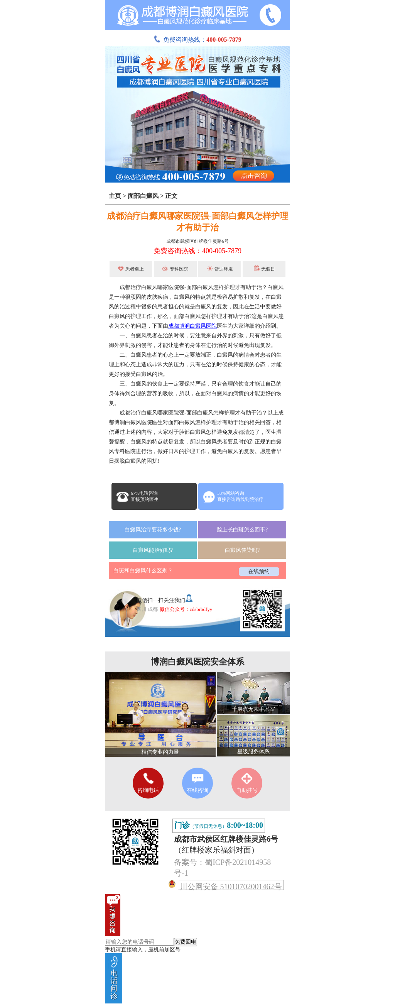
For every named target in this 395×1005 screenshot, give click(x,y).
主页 (115, 196)
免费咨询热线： (197, 39)
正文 (171, 196)
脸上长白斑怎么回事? (242, 530)
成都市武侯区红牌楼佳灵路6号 (197, 241)
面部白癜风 (143, 196)
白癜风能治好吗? (153, 550)
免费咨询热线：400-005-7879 (197, 251)
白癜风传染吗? (242, 550)
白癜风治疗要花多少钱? (153, 530)
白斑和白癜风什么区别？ (143, 571)
